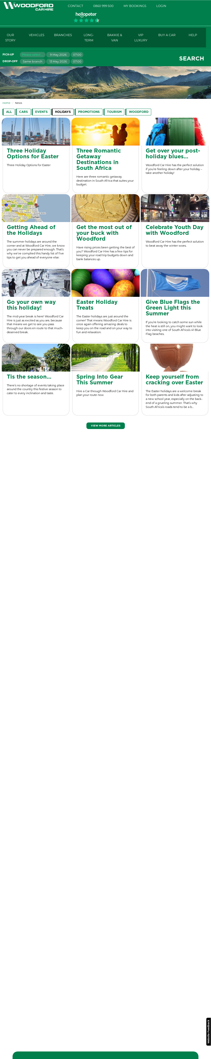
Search (191, 59)
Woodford (138, 111)
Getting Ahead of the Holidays (31, 230)
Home (6, 103)
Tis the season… (29, 377)
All (9, 111)
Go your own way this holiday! (31, 305)
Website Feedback (208, 1031)
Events (41, 111)
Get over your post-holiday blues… (173, 153)
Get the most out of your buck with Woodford (104, 233)
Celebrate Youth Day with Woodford (174, 230)
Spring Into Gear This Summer (99, 379)
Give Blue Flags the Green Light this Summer (173, 307)
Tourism (114, 111)
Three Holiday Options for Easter (33, 153)
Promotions (89, 111)
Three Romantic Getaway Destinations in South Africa (98, 159)
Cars (23, 111)
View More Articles (105, 426)
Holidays (63, 111)
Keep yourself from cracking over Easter (174, 379)
